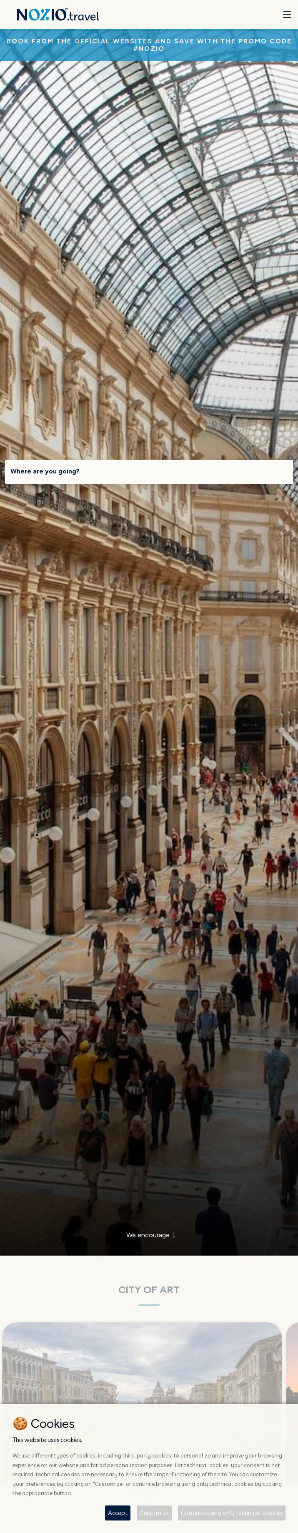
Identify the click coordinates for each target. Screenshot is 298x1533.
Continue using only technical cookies (232, 1513)
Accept (118, 1513)
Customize (154, 1513)
